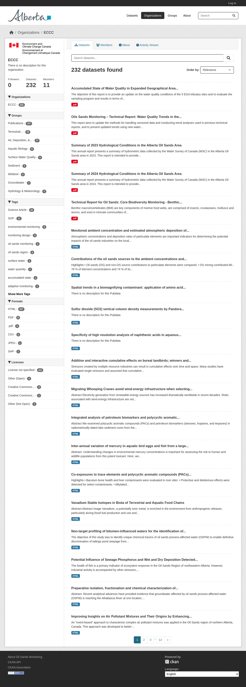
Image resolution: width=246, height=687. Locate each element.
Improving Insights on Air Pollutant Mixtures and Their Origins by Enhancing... (131, 616)
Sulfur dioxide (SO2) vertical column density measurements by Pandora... (127, 309)
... (155, 638)
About (187, 15)
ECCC (49, 32)
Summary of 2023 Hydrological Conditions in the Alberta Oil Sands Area (126, 145)
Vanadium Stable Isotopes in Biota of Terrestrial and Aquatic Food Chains (127, 502)
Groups (172, 15)
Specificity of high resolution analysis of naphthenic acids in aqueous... (126, 335)
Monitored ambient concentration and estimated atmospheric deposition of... (130, 230)
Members (104, 45)
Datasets (132, 15)
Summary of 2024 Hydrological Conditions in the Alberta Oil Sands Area (126, 173)
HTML (75, 247)
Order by (192, 69)
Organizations (153, 15)
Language (171, 669)
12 (160, 639)
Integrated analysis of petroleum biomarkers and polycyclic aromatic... (125, 417)
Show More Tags (19, 294)
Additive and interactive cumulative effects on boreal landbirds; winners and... (131, 360)
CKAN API (14, 662)
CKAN (172, 662)
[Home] (12, 32)
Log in (232, 3)
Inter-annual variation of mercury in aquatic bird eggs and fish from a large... (130, 446)
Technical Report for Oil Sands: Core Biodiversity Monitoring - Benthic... (126, 202)
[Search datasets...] (218, 15)
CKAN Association (19, 667)
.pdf (74, 104)
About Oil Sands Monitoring (25, 657)
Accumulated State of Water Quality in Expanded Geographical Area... (124, 88)
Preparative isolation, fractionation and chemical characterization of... (124, 588)
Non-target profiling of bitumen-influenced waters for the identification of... (128, 531)
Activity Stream (147, 45)
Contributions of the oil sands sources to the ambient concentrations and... (129, 259)
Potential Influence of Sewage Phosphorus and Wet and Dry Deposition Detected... (134, 559)
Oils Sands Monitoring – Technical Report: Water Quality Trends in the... (126, 117)
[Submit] (234, 15)
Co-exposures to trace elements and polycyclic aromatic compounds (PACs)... (131, 474)
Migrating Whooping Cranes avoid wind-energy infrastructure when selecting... (131, 389)
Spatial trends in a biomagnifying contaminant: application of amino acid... (128, 287)
